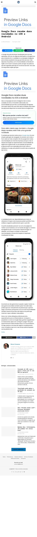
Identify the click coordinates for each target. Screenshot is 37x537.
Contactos (23, 458)
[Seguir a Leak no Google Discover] (7, 50)
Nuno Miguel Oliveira (23, 413)
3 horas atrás (30, 393)
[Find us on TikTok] (20, 472)
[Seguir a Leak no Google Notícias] (29, 50)
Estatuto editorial (18, 457)
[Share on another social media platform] (34, 337)
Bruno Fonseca (6, 41)
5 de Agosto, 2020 (16, 41)
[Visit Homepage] (18, 2)
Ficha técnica (10, 457)
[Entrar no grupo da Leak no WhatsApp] (18, 50)
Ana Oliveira (21, 374)
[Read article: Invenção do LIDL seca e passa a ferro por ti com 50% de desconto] (8, 374)
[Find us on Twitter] (13, 472)
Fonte (3, 332)
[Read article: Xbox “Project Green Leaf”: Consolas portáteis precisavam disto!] (8, 412)
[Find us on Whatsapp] (22, 472)
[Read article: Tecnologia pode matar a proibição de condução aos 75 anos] (8, 393)
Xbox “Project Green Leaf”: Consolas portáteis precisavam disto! (26, 409)
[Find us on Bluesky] (24, 472)
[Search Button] (35, 2)
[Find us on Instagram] (15, 472)
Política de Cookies (15, 458)
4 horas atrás (21, 414)
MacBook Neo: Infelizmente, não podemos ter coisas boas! (26, 429)
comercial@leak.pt (18, 464)
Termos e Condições (28, 457)
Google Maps (26, 135)
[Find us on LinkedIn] (17, 472)
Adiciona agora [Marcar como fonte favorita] (18, 122)
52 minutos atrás (29, 374)
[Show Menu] (1, 2)
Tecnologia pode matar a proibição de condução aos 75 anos (26, 390)
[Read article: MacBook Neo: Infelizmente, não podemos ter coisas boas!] (8, 432)
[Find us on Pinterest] (18, 472)
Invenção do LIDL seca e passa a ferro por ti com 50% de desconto (26, 371)
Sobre (4, 457)
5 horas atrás (21, 434)
